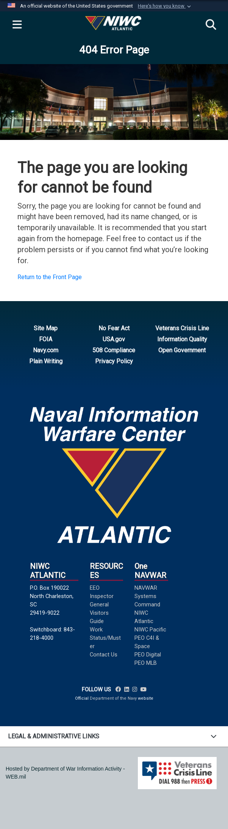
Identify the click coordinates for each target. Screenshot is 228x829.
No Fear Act (114, 328)
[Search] (211, 25)
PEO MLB (145, 662)
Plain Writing (45, 361)
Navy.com (45, 350)
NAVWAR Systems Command (147, 596)
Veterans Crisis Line (182, 328)
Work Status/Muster (105, 638)
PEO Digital (147, 654)
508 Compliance (113, 350)
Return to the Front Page (49, 277)
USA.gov (114, 339)
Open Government (182, 350)
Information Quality (182, 339)
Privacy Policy (114, 361)
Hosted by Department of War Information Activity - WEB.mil (65, 773)
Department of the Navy (113, 698)
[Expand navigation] (17, 25)
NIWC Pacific (150, 629)
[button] (165, 6)
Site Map (46, 328)
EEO (95, 587)
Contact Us (103, 654)
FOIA (45, 339)
